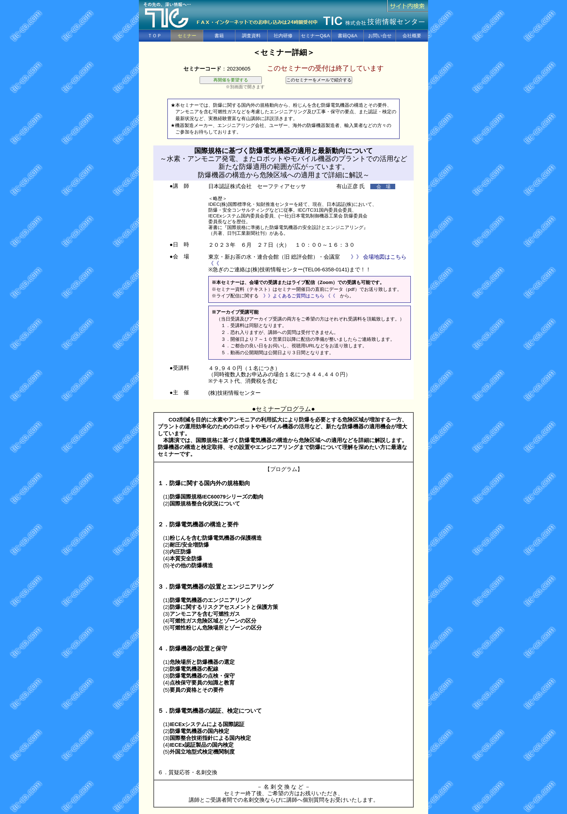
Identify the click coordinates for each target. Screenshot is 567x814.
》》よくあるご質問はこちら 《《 (299, 295)
